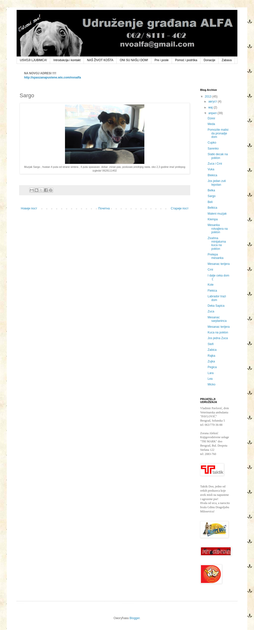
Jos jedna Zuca (218, 338)
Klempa (213, 219)
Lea (210, 378)
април (213, 113)
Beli (210, 202)
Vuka (211, 169)
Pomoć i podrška (186, 60)
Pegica (212, 367)
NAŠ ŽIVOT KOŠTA (100, 60)
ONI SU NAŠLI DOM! (134, 60)
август (213, 101)
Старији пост (180, 208)
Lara (211, 373)
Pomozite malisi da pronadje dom (218, 133)
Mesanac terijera (219, 264)
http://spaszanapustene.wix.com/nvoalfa (52, 77)
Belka (211, 190)
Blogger (134, 618)
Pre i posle (162, 60)
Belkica (212, 207)
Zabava (227, 60)
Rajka (211, 355)
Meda (211, 124)
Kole (211, 284)
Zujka (211, 361)
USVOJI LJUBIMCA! (33, 60)
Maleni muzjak (217, 213)
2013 (208, 96)
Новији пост (29, 208)
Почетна (104, 208)
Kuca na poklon (218, 332)
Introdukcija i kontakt (66, 60)
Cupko (212, 142)
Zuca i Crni (215, 163)
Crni (210, 269)
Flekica (212, 290)
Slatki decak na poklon (218, 155)
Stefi (211, 344)
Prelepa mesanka (215, 256)
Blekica (212, 175)
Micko (211, 384)
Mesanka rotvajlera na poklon (218, 228)
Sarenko (213, 148)
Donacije (209, 60)
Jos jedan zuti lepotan (217, 182)
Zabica (212, 350)
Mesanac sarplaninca (217, 319)
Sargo (212, 196)
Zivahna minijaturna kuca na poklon (217, 243)
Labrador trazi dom (217, 298)
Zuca (211, 311)
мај (211, 107)
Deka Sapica (216, 305)
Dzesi (211, 118)
